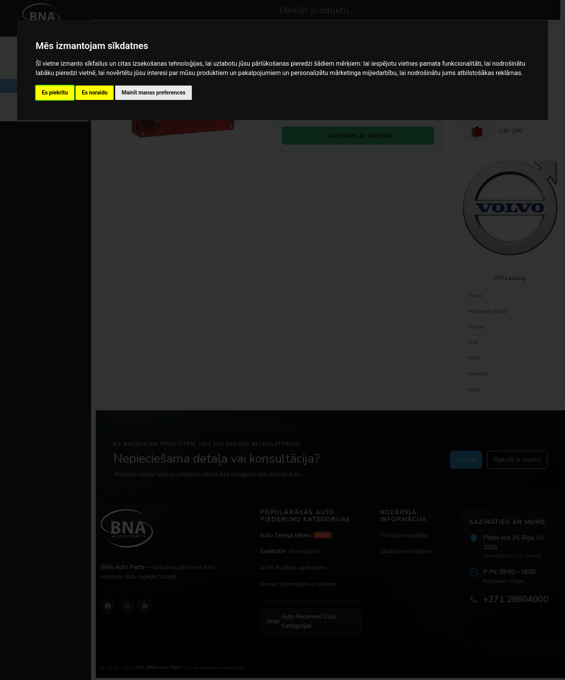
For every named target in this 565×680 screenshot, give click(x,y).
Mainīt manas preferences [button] (153, 92)
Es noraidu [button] (94, 92)
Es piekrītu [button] (55, 92)
